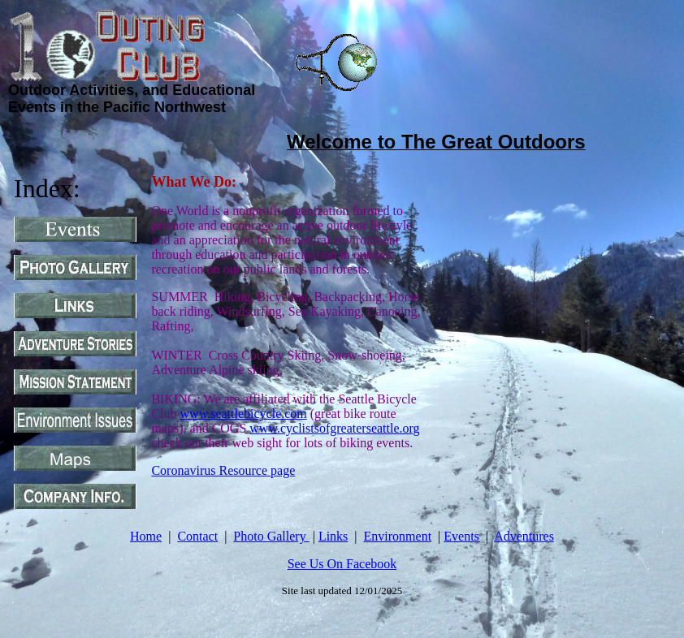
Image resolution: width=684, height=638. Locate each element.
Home (146, 536)
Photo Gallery (271, 536)
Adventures (524, 536)
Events (461, 536)
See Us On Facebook (342, 564)
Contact (197, 536)
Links (333, 536)
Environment (398, 536)
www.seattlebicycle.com (243, 413)
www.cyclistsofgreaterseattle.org (334, 428)
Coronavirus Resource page (223, 470)
